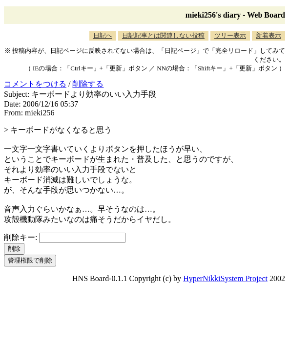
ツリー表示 (230, 35)
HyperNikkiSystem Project (225, 278)
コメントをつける (35, 84)
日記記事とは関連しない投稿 (163, 35)
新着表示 (268, 35)
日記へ (102, 35)
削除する (87, 84)
